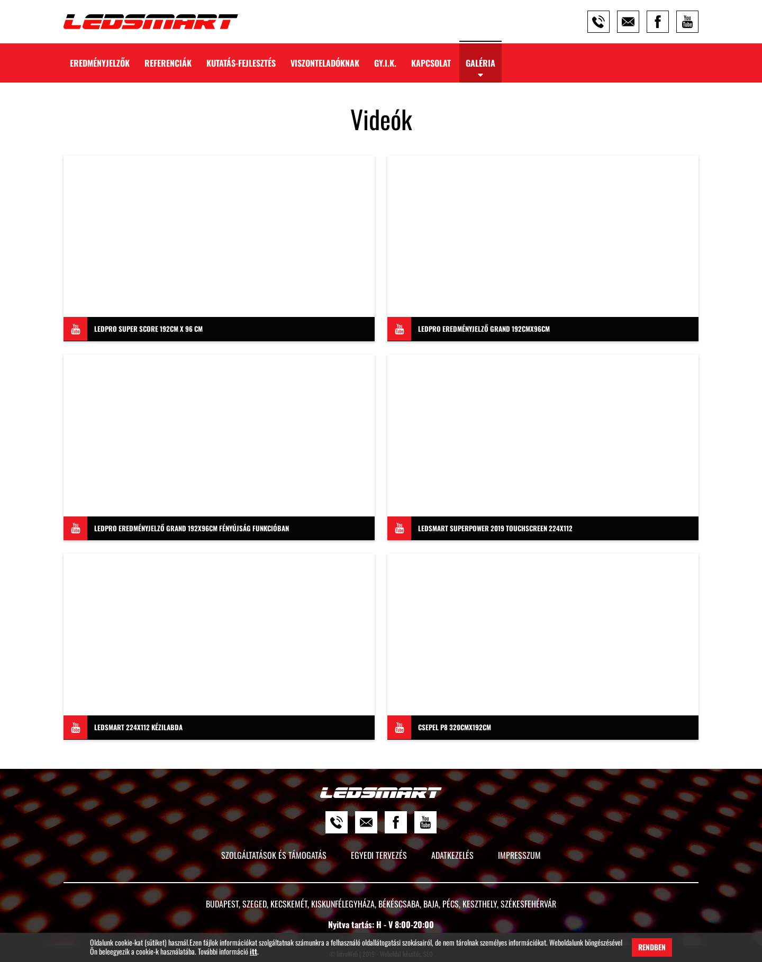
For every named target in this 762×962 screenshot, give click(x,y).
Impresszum (519, 855)
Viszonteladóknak (325, 63)
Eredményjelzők (100, 63)
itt (253, 951)
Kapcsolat (431, 63)
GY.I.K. (385, 63)
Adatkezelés (452, 855)
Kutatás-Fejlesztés (241, 63)
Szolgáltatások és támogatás (273, 855)
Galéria (480, 63)
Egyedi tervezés (379, 855)
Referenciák (168, 63)
